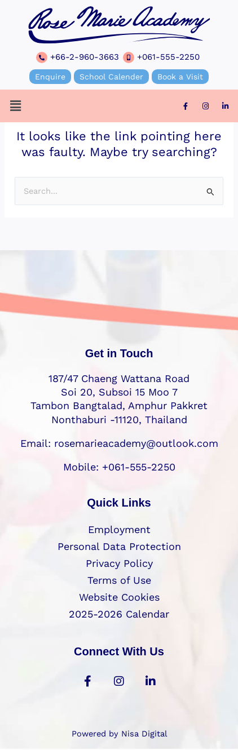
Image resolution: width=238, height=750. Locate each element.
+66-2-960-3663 (84, 57)
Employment (119, 529)
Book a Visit (180, 76)
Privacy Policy (119, 563)
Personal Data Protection (119, 546)
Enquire (50, 76)
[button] (15, 106)
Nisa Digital (144, 734)
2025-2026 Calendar (119, 614)
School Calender (111, 76)
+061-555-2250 (168, 57)
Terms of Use (119, 580)
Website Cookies (119, 597)
